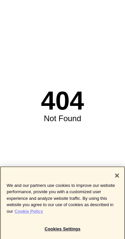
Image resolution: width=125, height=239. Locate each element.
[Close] (117, 177)
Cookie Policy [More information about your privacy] (29, 212)
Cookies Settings (63, 230)
